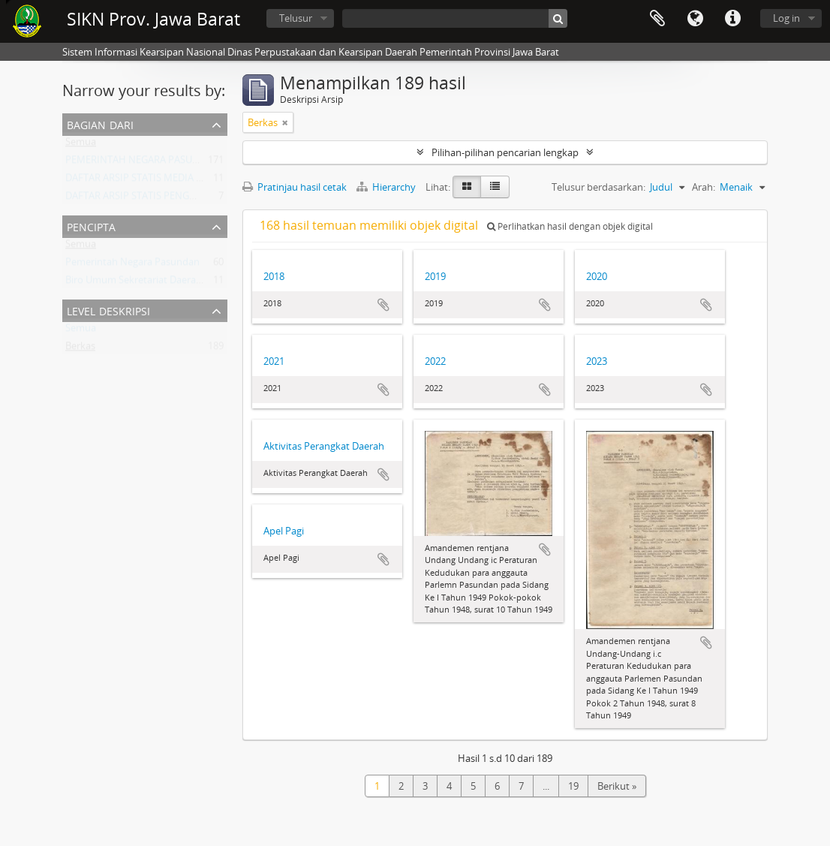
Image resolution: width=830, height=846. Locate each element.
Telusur (295, 18)
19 (573, 786)
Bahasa (695, 19)
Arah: (703, 187)
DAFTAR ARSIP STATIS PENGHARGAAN (150, 199)
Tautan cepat (732, 19)
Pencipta (91, 225)
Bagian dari (100, 123)
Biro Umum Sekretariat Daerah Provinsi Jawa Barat (177, 283)
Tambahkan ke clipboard (383, 304)
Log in (786, 18)
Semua (80, 145)
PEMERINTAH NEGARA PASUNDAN (142, 163)
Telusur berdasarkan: (598, 187)
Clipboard (657, 19)
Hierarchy (387, 187)
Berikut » (616, 786)
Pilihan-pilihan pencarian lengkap (505, 152)
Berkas (80, 349)
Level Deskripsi (108, 310)
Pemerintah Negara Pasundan (132, 265)
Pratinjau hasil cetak (294, 187)
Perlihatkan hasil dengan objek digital (570, 226)
